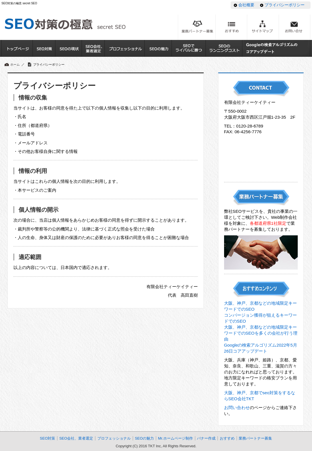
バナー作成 (206, 438)
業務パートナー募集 (255, 438)
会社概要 (246, 5)
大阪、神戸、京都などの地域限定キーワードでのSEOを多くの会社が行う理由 (260, 333)
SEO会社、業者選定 (76, 438)
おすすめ (227, 438)
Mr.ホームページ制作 (175, 438)
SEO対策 (47, 438)
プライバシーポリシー (285, 5)
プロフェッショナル (114, 438)
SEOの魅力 (144, 438)
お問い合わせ (237, 407)
